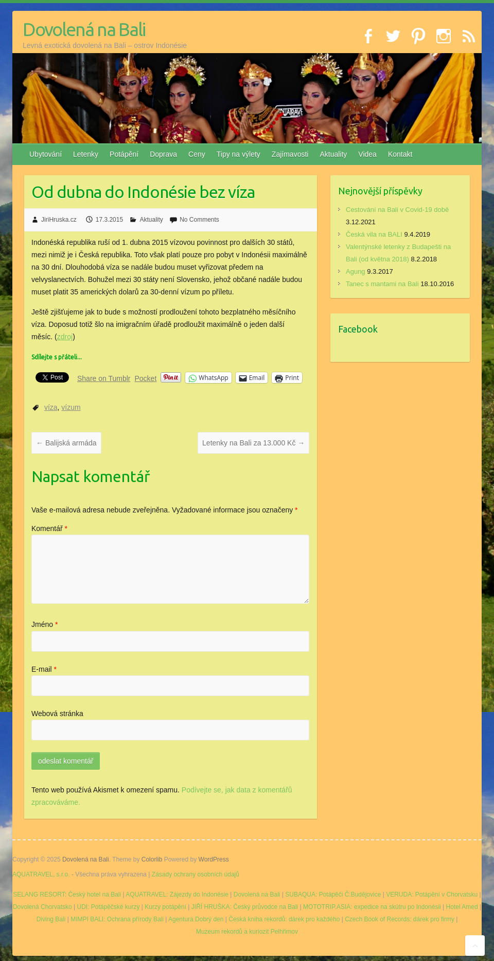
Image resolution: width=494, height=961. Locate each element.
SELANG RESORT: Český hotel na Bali (67, 894)
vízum (70, 407)
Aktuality (333, 154)
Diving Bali (51, 919)
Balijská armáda (66, 443)
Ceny (196, 154)
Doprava (163, 154)
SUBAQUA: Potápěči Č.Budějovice (333, 894)
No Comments (199, 219)
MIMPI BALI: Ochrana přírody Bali (117, 919)
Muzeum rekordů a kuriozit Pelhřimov (247, 931)
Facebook (358, 329)
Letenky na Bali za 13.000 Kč (253, 443)
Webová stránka (57, 713)
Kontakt (400, 154)
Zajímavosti (290, 154)
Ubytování (45, 154)
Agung (355, 271)
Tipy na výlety (238, 154)
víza (51, 407)
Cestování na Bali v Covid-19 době (397, 209)
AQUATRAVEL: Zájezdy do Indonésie (177, 894)
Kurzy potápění (165, 906)
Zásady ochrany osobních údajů (195, 874)
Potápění (124, 154)
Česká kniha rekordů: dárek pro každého (284, 919)
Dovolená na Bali (84, 29)
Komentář (49, 528)
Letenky (85, 154)
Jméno (44, 624)
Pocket (146, 378)
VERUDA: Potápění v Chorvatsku (432, 894)
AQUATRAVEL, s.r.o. (41, 874)
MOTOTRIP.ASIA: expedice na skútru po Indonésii (372, 906)
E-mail (44, 669)
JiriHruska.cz (59, 219)
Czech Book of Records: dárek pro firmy (399, 919)
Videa (367, 154)
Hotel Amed (462, 906)
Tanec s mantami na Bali (382, 284)
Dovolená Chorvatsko (42, 906)
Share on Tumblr (104, 378)
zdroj (65, 337)
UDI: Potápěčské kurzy (108, 906)
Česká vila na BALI (374, 234)
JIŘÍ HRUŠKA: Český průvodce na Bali (244, 906)
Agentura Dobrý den (195, 919)
